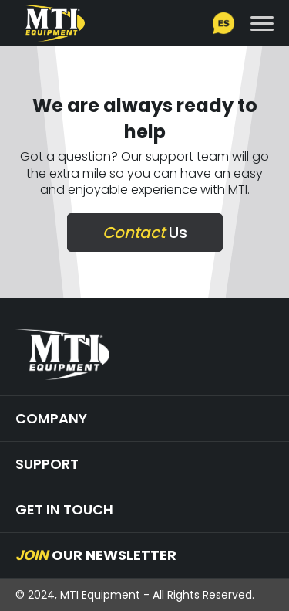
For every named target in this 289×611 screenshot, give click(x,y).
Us (144, 232)
